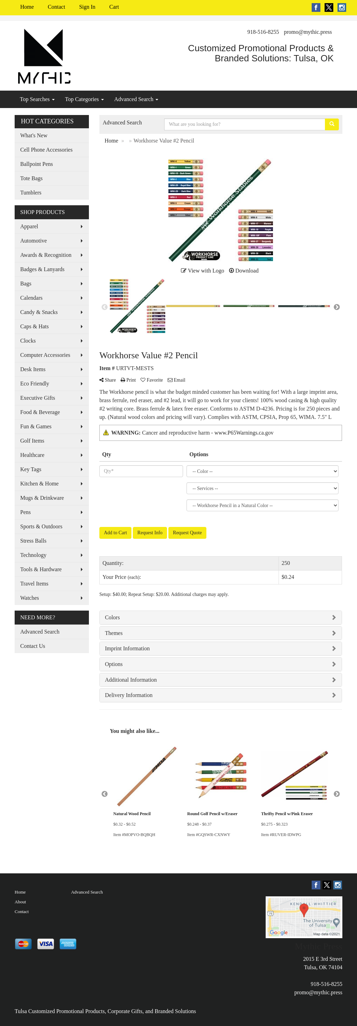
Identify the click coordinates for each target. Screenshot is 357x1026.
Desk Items (32, 369)
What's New (33, 135)
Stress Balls (33, 541)
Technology (33, 555)
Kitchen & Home (39, 484)
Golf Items (32, 441)
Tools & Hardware (41, 569)
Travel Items (34, 584)
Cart (114, 7)
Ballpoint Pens (36, 164)
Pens (25, 512)
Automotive (33, 241)
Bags (25, 283)
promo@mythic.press (308, 32)
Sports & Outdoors (41, 526)
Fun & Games (36, 426)
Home (27, 7)
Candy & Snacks (39, 312)
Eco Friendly (34, 383)
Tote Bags (31, 178)
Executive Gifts (37, 398)
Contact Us (32, 646)
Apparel (29, 226)
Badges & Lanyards (42, 269)
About (20, 901)
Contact (56, 7)
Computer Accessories (45, 355)
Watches (29, 598)
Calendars (31, 298)
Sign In (87, 7)
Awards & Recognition (45, 255)
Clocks (28, 341)
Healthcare (32, 455)
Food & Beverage (40, 412)
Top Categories (84, 99)
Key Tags (30, 469)
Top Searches (37, 99)
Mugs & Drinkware (42, 498)
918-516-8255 (263, 32)
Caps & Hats (34, 326)
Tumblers (30, 193)
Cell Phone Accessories (46, 150)
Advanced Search (136, 99)
